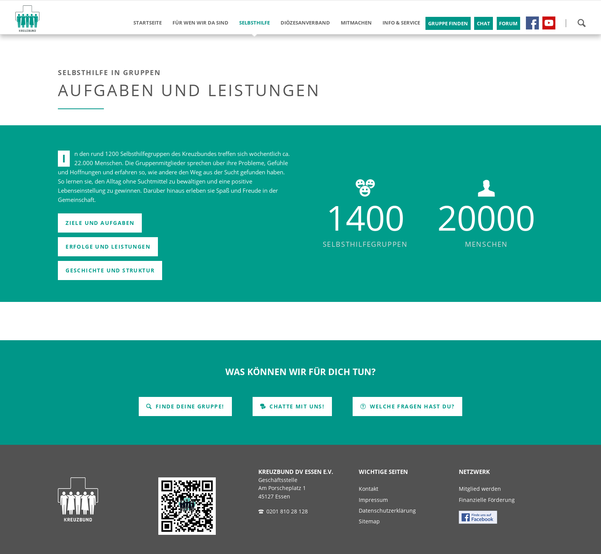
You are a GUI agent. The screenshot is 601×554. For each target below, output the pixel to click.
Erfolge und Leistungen (108, 246)
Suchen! (581, 23)
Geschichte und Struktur (110, 270)
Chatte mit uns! (296, 406)
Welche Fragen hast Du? (411, 406)
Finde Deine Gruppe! (189, 406)
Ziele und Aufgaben (100, 222)
